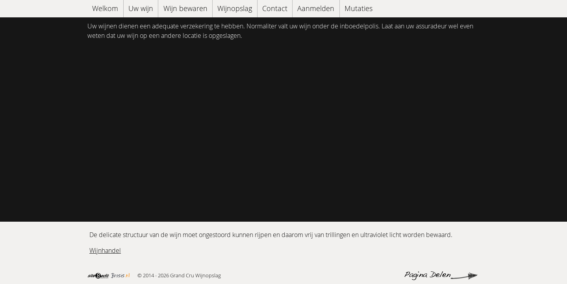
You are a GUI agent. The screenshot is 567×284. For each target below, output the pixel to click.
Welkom (105, 8)
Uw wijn (140, 8)
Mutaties (358, 8)
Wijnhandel (105, 250)
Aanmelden (315, 8)
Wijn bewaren (185, 8)
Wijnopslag (234, 8)
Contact (274, 8)
